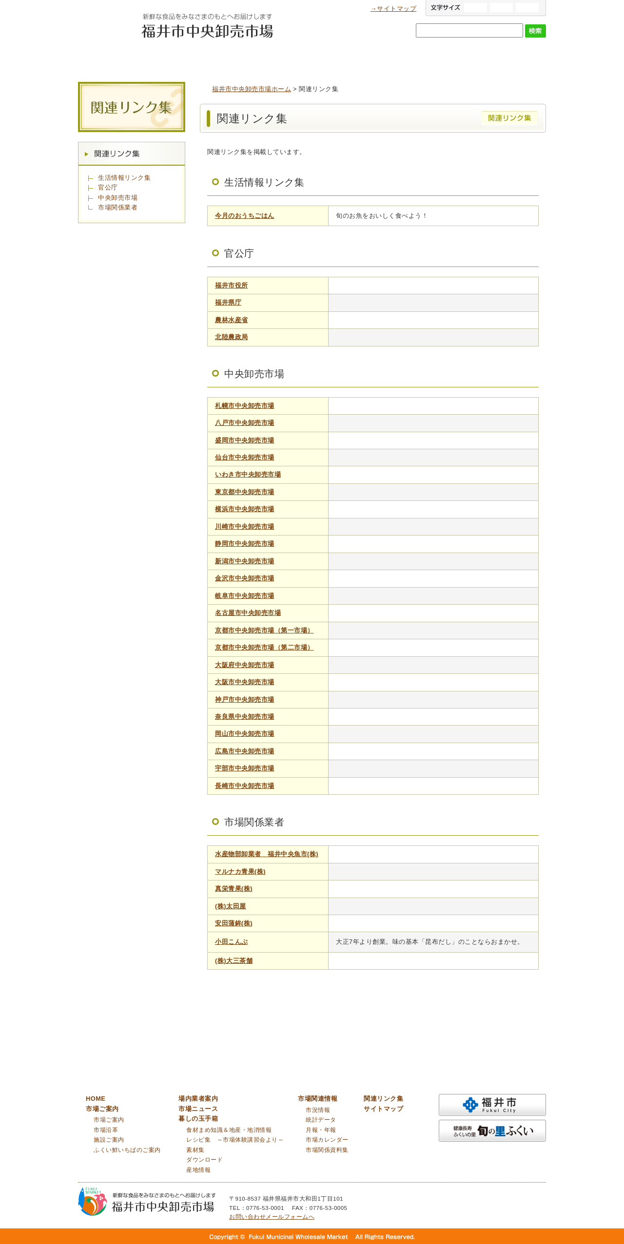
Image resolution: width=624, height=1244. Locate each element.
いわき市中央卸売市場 (248, 474)
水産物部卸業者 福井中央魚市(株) (266, 854)
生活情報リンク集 (124, 177)
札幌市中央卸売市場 (244, 405)
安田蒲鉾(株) (234, 923)
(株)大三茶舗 (234, 960)
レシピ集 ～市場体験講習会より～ (235, 1140)
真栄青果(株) (234, 888)
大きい (475, 7)
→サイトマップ (393, 8)
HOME (95, 1098)
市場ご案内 (180, 58)
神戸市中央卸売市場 (244, 699)
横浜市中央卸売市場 (244, 509)
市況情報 (318, 1110)
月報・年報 (321, 1130)
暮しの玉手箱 (424, 58)
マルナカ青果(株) (240, 871)
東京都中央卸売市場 (244, 492)
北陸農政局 (231, 337)
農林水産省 (231, 320)
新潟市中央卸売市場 (244, 561)
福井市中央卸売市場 (107, 32)
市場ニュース (343, 58)
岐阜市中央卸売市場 (244, 595)
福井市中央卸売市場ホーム (251, 89)
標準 (501, 7)
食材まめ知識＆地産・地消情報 (229, 1130)
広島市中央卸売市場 (244, 751)
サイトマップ (383, 1108)
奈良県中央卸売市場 (244, 716)
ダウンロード (204, 1160)
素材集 (195, 1150)
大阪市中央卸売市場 (244, 682)
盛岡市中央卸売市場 (244, 440)
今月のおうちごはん (244, 215)
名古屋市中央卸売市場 (248, 612)
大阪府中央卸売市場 (244, 665)
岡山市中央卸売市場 (244, 733)
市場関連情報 (505, 58)
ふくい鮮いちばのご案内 (127, 1150)
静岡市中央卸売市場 (244, 543)
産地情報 (198, 1170)
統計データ (321, 1120)
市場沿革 (106, 1130)
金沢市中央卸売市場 (244, 578)
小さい (527, 7)
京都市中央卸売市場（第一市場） (264, 630)
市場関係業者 (117, 207)
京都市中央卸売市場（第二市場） (264, 647)
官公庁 (108, 187)
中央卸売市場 (117, 197)
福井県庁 (228, 302)
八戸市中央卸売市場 (244, 422)
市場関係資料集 (327, 1150)
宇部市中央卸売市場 (244, 768)
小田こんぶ (231, 941)
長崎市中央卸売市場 (244, 785)
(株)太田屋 (230, 906)
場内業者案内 (260, 58)
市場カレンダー (327, 1140)
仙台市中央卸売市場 (244, 457)
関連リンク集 (131, 154)
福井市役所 (231, 285)
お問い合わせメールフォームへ (271, 1217)
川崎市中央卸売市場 (244, 526)
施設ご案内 (109, 1140)
